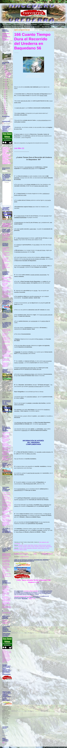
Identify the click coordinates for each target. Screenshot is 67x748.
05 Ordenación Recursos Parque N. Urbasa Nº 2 (6, 292)
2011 (5, 107)
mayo (6, 83)
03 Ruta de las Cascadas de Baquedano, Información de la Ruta (6, 260)
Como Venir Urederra (44, 24)
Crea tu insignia (4, 735)
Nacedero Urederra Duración (40, 545)
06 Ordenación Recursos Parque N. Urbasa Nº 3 (6, 296)
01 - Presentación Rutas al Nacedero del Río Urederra (6, 235)
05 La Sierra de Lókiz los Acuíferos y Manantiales (6, 567)
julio (6, 79)
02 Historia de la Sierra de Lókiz (5, 558)
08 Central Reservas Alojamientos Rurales (6, 512)
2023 (5, 67)
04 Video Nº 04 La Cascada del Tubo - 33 (6, 342)
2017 (5, 96)
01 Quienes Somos (6, 492)
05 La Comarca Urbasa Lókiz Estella (6, 502)
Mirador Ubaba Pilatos (28, 545)
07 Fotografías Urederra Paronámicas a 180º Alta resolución (6, 458)
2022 (5, 69)
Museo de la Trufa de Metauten (6, 623)
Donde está (4, 620)
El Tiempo (7, 182)
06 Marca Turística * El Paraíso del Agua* (6, 505)
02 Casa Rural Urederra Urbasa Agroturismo (5, 590)
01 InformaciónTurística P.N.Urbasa (6, 277)
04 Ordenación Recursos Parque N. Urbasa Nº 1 (6, 288)
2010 (5, 109)
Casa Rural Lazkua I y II (58, 24)
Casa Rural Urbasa (6, 612)
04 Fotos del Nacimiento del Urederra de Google (6, 444)
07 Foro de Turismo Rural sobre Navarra (6, 607)
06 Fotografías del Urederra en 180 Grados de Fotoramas (6, 453)
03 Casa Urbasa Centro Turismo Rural (5, 594)
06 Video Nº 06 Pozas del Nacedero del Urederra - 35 (6, 351)
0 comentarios (17, 543)
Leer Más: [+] (19, 148)
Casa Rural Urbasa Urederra (31, 591)
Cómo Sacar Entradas (18, 24)
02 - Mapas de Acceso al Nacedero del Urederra (6, 239)
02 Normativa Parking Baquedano (6, 281)
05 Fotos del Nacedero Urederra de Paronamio (6, 448)
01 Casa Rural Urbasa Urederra (5, 587)
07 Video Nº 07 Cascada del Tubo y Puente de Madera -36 (6, 355)
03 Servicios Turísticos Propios (6, 497)
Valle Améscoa (49, 546)
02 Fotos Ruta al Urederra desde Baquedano (5, 436)
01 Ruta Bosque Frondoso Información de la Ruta (6, 249)
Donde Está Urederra (32, 24)
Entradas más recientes (21, 553)
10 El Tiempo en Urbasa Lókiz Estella (6, 520)
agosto (6, 71)
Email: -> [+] (32, 598)
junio (6, 81)
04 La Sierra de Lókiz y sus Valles (6, 564)
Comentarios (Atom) (24, 556)
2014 (5, 102)
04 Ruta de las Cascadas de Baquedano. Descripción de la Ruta (6, 266)
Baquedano (21, 545)
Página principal (7, 24)
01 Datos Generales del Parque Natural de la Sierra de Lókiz (6, 554)
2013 (5, 103)
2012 (5, 105)
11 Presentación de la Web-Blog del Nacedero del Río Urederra (6, 523)
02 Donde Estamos (6, 494)
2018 (5, 94)
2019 (5, 92)
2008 (5, 113)
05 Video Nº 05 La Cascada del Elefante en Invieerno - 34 (6, 346)
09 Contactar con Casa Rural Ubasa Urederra (6, 516)
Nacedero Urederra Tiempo (28, 546)
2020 (5, 90)
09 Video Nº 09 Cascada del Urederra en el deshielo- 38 (5, 365)
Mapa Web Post (46, 26)
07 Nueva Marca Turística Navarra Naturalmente (6, 508)
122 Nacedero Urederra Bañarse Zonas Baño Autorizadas (6, 36)
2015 (5, 100)
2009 (5, 111)
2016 (5, 98)
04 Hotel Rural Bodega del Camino (6, 597)
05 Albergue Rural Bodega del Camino (6, 600)
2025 (5, 65)
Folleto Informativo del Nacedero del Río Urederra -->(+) (6, 225)
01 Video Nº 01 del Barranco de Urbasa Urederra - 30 (6, 330)
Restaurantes (36, 26)
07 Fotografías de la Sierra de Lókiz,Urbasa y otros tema (6, 575)
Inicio (35, 553)
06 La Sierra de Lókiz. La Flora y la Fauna (6, 571)
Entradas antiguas (47, 553)
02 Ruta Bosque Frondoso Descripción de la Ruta (6, 254)
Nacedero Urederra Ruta (40, 546)
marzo (6, 86)
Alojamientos (27, 26)
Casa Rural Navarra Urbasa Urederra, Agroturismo (5, 731)
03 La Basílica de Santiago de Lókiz (6, 561)
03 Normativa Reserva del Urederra (5, 284)
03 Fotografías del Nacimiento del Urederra (6, 440)
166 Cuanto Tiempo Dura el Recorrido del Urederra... (8, 75)
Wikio (3, 742)
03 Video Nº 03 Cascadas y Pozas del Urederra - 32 (6, 338)
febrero (6, 88)
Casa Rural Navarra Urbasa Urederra (23, 596)
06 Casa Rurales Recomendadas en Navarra (6, 603)
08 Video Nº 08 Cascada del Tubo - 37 (6, 360)
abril (6, 85)
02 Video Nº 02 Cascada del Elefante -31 (5, 334)
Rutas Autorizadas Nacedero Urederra (11, 26)
